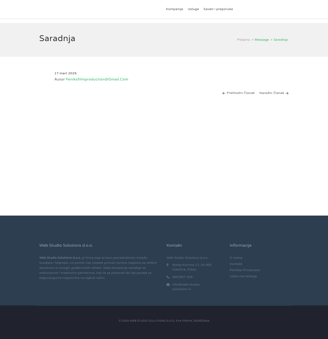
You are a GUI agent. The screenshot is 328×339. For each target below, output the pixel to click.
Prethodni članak (238, 93)
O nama (236, 258)
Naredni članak (274, 93)
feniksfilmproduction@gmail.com (97, 79)
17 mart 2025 (65, 73)
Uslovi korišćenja (243, 276)
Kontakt (236, 264)
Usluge (193, 9)
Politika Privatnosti (245, 270)
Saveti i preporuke (218, 9)
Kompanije (174, 9)
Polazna (243, 40)
